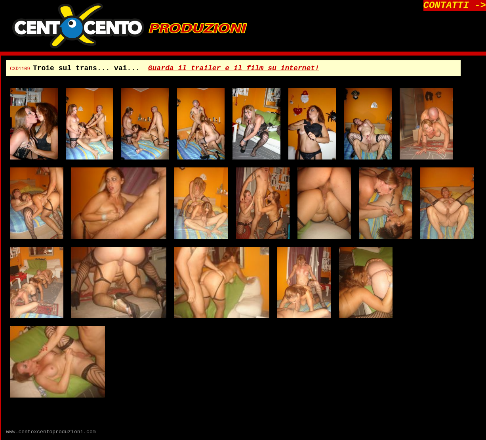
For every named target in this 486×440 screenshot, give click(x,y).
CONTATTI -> (454, 5)
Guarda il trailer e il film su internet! (233, 68)
